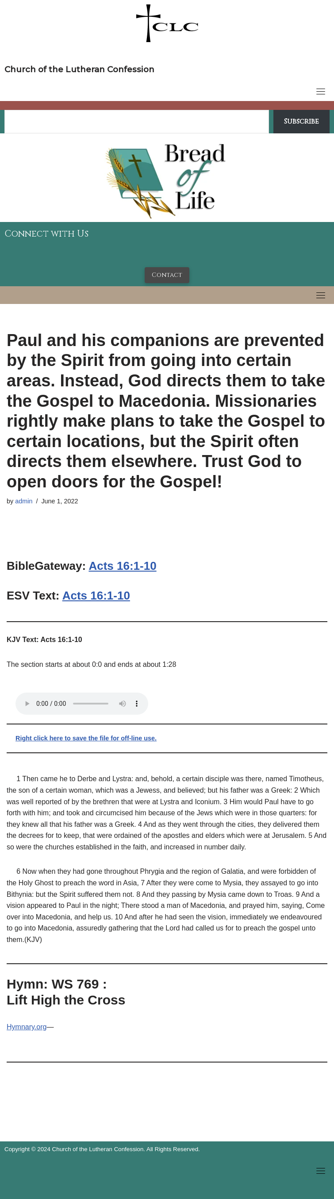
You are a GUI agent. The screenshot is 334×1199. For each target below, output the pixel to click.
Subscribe (301, 121)
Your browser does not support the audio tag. (81, 704)
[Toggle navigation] (321, 91)
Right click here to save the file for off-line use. (86, 738)
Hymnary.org (26, 1027)
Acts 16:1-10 (122, 565)
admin (23, 501)
